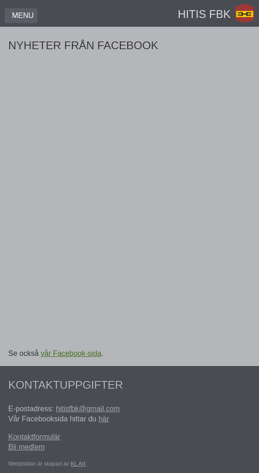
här (104, 419)
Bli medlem (26, 447)
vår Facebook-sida (71, 353)
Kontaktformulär (34, 437)
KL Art (78, 464)
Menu (23, 15)
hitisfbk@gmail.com (88, 409)
